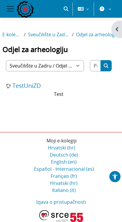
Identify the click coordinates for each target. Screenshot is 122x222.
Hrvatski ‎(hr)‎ (61, 147)
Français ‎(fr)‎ (64, 176)
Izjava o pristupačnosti (61, 202)
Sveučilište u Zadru (49, 34)
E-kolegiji (12, 34)
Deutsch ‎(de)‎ (64, 155)
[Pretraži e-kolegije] (95, 65)
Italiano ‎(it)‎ (64, 190)
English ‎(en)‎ (64, 162)
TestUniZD (26, 86)
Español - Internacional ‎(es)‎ (64, 169)
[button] (66, 9)
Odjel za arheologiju (98, 34)
